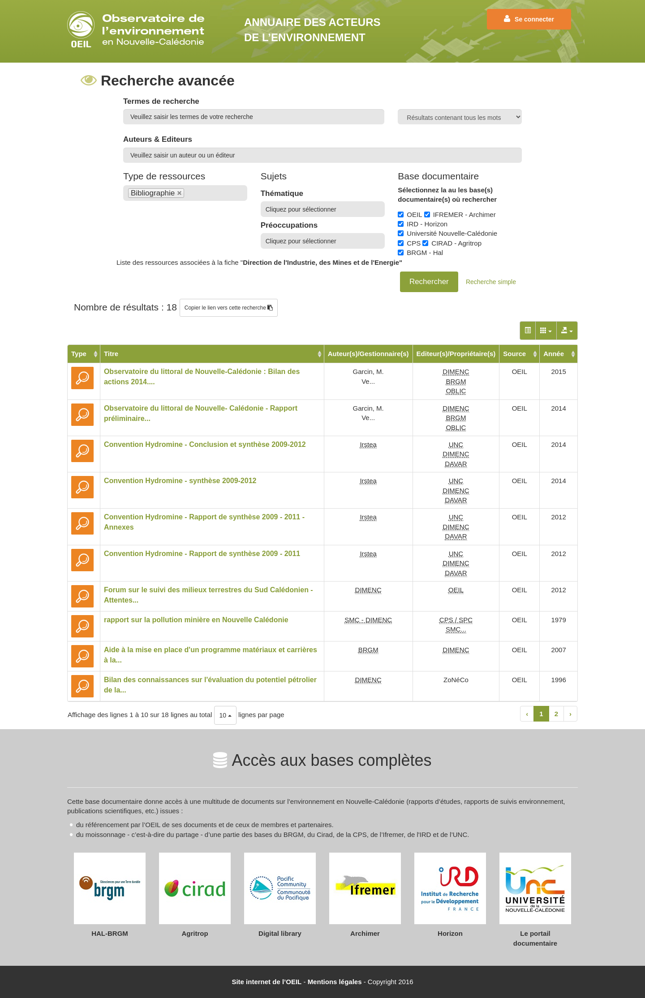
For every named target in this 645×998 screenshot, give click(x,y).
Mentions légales (335, 981)
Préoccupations (289, 225)
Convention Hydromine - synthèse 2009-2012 (180, 480)
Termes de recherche (161, 101)
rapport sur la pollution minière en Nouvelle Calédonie (196, 620)
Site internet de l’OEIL (266, 981)
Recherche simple (491, 281)
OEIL (410, 214)
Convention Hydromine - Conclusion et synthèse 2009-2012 (205, 444)
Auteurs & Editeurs (157, 139)
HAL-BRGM (109, 933)
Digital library (279, 933)
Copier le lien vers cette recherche (229, 308)
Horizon (450, 933)
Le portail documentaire (535, 938)
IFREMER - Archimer (460, 214)
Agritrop (194, 933)
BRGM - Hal (420, 252)
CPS (409, 243)
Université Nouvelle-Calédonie (447, 233)
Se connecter (529, 19)
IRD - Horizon (422, 224)
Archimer (365, 933)
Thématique (282, 193)
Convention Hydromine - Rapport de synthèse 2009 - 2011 (202, 553)
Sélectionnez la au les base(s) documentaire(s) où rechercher (447, 194)
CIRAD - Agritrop (452, 243)
